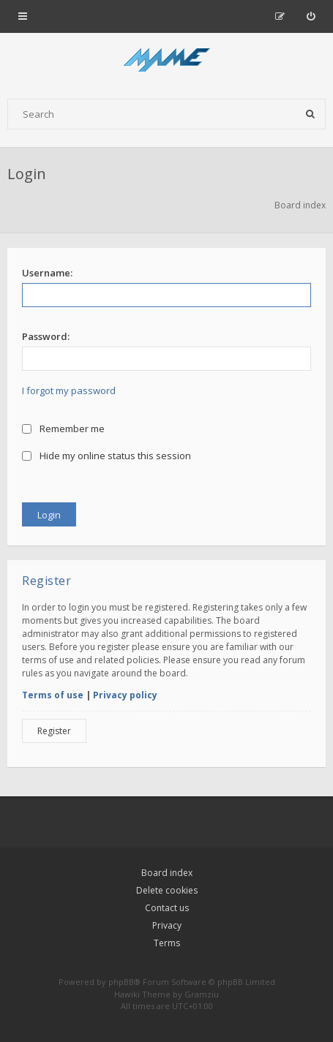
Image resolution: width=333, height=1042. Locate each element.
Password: (46, 336)
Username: (47, 272)
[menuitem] (311, 16)
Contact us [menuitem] (167, 908)
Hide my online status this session (106, 455)
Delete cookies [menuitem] (167, 890)
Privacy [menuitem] (167, 925)
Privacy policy (125, 695)
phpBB (121, 981)
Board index (166, 873)
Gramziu (201, 994)
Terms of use (52, 695)
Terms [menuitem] (167, 943)
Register (54, 731)
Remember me (63, 428)
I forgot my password (69, 390)
